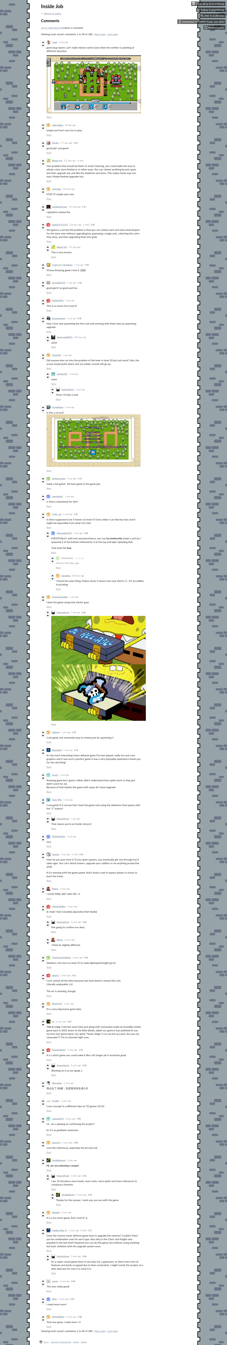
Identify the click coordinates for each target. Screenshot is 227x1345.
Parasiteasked (58, 318)
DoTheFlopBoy (58, 836)
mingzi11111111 (60, 224)
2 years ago (65, 889)
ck (53, 1021)
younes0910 (58, 1119)
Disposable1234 (64, 533)
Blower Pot (57, 160)
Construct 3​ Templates (62, 265)
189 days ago (80, 337)
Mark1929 (57, 1003)
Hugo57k (56, 1142)
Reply (49, 117)
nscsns (55, 775)
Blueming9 (57, 750)
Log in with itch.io (51, 27)
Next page (99, 34)
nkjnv (54, 1299)
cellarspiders (57, 125)
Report (76, 1342)
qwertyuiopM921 (65, 337)
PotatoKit (56, 355)
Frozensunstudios (60, 597)
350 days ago (75, 224)
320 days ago (69, 189)
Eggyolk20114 (58, 282)
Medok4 (56, 1212)
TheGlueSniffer (59, 906)
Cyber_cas (56, 514)
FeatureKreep (67, 389)
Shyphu (55, 143)
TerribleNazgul (58, 1160)
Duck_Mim (57, 799)
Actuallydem (57, 407)
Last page (112, 34)
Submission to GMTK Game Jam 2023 (201, 21)
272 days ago (70, 160)
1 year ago (78, 265)
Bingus (55, 889)
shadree (55, 854)
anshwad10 (62, 374)
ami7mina (56, 189)
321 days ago (75, 207)
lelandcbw (65, 575)
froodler (55, 1101)
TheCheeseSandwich (61, 957)
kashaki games (58, 478)
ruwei (54, 42)
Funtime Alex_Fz (59, 1230)
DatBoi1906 (58, 300)
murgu (55, 1281)
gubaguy (56, 732)
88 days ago (70, 125)
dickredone (57, 1083)
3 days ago (63, 42)
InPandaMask (58, 1316)
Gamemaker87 (59, 1050)
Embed (84, 1342)
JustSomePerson (59, 207)
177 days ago (66, 143)
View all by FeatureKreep (61, 1342)
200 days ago (78, 575)
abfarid (55, 975)
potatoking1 (57, 496)
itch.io (46, 1342)
